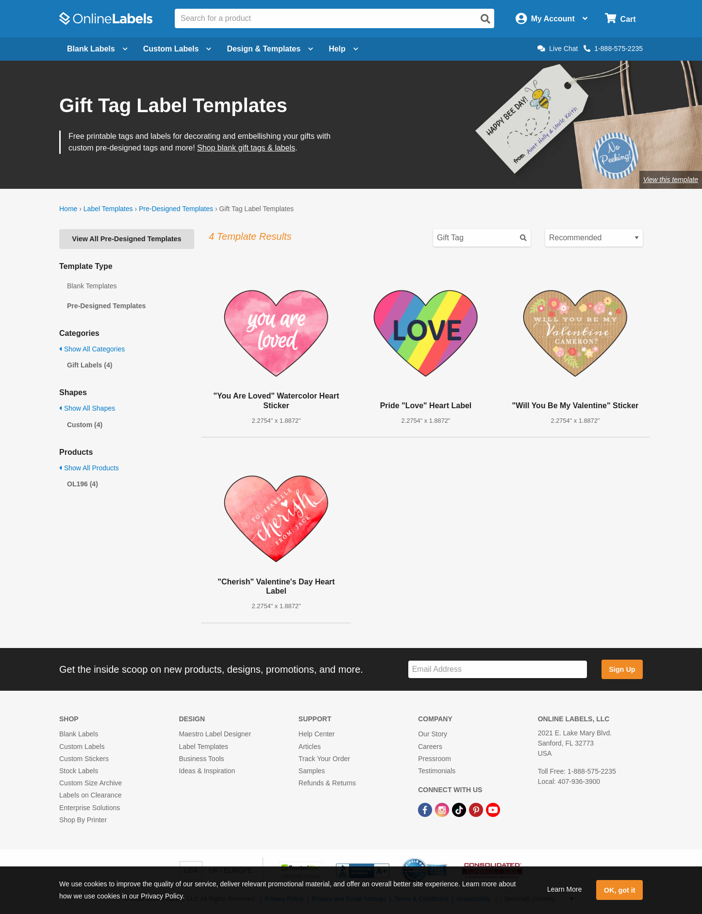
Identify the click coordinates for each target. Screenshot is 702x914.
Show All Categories (92, 349)
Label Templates (108, 209)
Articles (310, 746)
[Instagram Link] (443, 809)
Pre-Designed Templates (176, 209)
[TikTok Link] (460, 809)
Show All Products (89, 468)
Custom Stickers (84, 759)
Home (68, 209)
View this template (670, 179)
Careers (430, 746)
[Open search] (485, 19)
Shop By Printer (83, 820)
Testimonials (436, 771)
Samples (312, 771)
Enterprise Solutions (89, 808)
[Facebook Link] (426, 809)
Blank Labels (78, 734)
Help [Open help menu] (343, 49)
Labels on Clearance (90, 795)
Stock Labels (78, 771)
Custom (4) (84, 425)
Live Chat (557, 48)
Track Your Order (324, 759)
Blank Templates (92, 286)
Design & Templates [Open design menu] (270, 49)
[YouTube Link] (493, 809)
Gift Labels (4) (89, 365)
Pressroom (434, 759)
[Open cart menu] (620, 19)
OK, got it (619, 890)
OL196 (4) (82, 484)
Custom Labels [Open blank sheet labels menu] (177, 49)
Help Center (317, 734)
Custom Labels (81, 746)
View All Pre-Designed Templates (126, 239)
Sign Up (622, 669)
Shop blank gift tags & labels (246, 148)
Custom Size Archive (90, 783)
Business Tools (201, 759)
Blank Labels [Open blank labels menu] (97, 49)
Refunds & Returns (327, 783)
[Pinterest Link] (477, 809)
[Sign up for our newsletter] (497, 670)
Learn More (564, 889)
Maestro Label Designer (215, 734)
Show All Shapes (87, 408)
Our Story (432, 734)
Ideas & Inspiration (207, 771)
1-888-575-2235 (613, 48)
